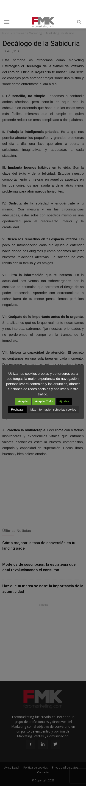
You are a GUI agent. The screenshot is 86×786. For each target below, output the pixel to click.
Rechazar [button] (17, 409)
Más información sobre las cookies (53, 409)
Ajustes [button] (64, 401)
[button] (79, 22)
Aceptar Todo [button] (44, 401)
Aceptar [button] (23, 401)
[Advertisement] (43, 8)
